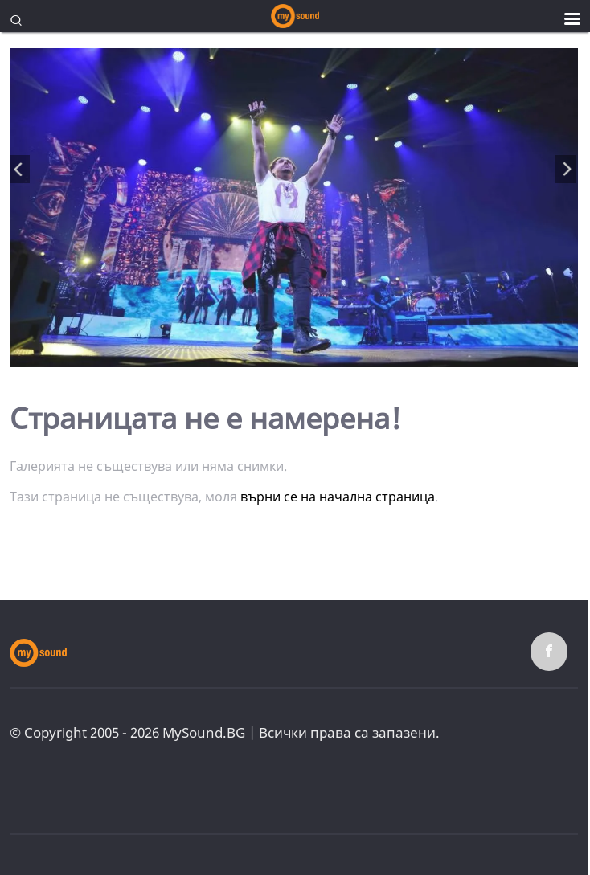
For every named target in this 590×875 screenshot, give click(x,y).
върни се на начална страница (337, 496)
